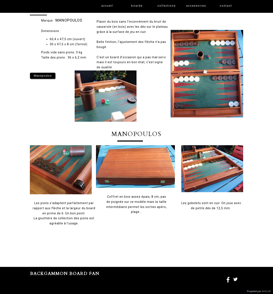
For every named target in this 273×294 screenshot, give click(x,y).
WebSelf (266, 291)
